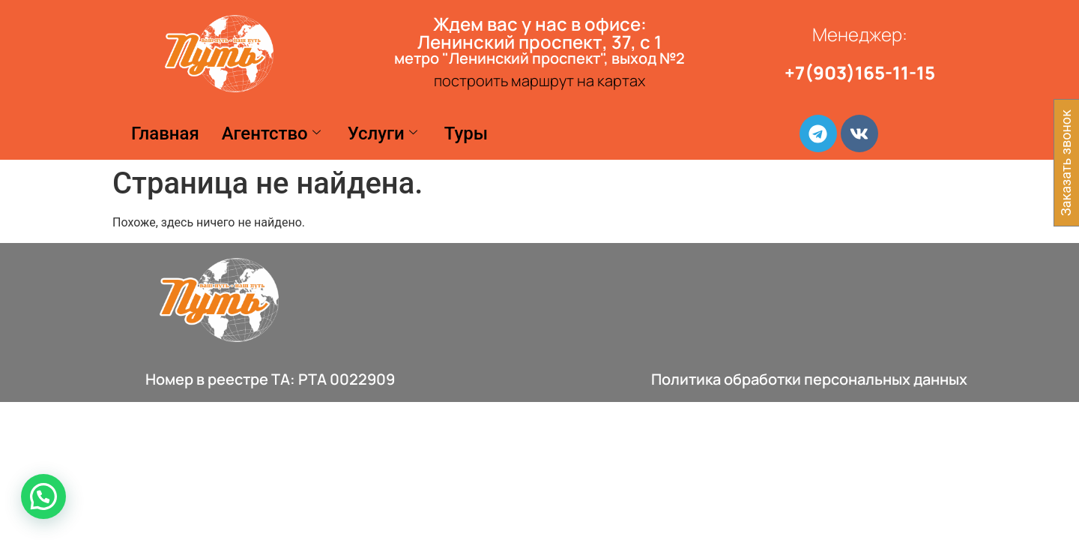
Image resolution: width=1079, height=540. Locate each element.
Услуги (382, 133)
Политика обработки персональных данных (809, 379)
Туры (466, 133)
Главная (165, 133)
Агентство (271, 133)
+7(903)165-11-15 (860, 72)
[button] (43, 496)
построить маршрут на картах (539, 80)
